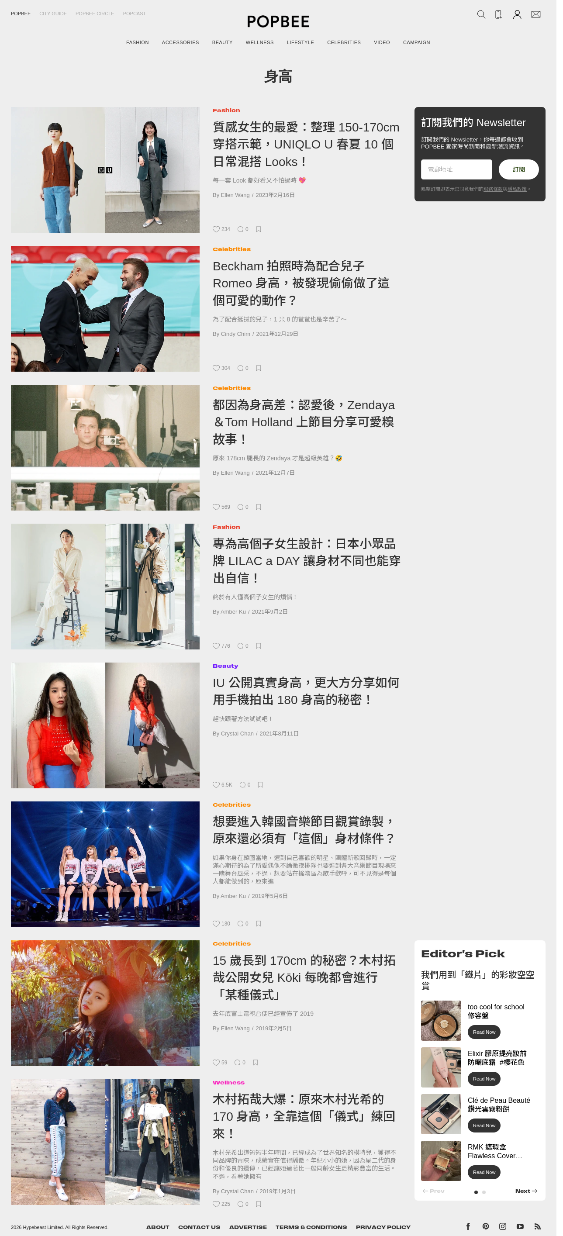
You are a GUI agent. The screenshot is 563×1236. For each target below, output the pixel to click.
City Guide (53, 13)
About (157, 1227)
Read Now (484, 1032)
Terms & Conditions (311, 1227)
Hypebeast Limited (43, 1227)
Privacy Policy (383, 1227)
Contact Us (199, 1227)
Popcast (134, 13)
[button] (476, 1192)
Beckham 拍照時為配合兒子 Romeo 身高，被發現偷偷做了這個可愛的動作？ (301, 283)
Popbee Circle (95, 13)
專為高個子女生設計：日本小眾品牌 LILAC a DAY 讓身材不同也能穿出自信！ (307, 561)
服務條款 (493, 189)
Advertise (248, 1227)
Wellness (229, 1082)
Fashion (226, 110)
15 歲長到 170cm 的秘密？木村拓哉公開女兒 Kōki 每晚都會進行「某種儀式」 (304, 978)
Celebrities (232, 249)
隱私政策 (517, 189)
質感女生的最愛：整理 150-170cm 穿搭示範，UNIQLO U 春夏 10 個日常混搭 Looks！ (306, 145)
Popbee (21, 13)
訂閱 (519, 169)
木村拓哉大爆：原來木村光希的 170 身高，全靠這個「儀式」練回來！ (304, 1117)
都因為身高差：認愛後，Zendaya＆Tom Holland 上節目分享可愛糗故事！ (304, 422)
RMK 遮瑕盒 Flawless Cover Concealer (491, 1156)
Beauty (225, 666)
